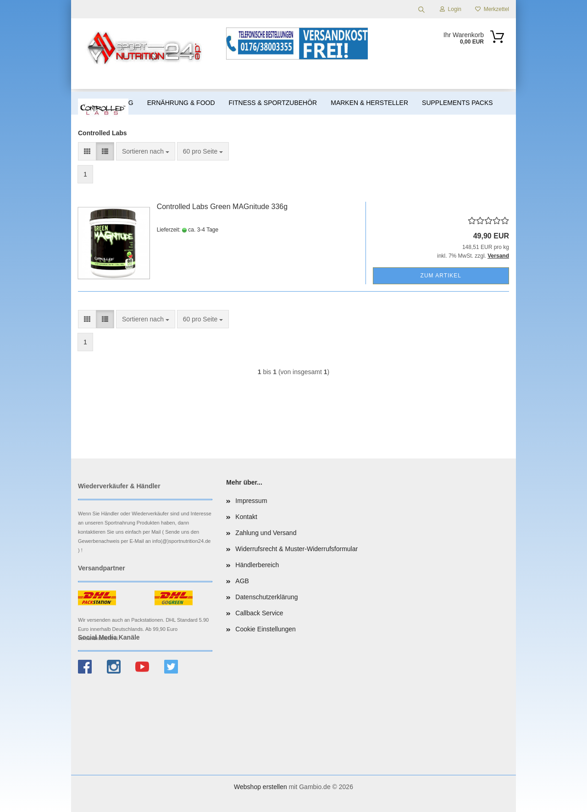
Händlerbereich (257, 565)
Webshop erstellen (260, 786)
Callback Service (259, 613)
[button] (87, 151)
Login (450, 9)
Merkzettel (492, 9)
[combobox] (145, 151)
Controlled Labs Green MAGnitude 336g (222, 206)
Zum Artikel (441, 275)
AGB (242, 581)
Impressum (251, 500)
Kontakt (246, 516)
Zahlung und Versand (265, 532)
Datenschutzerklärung (266, 597)
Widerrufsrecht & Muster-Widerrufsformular (296, 548)
